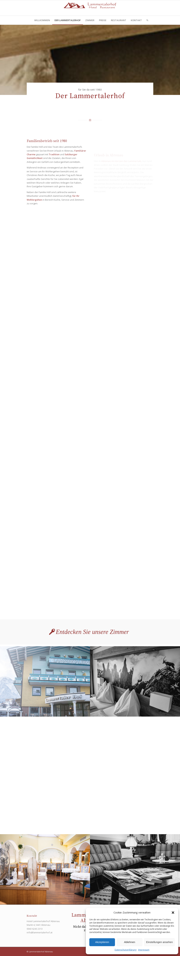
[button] (173, 912)
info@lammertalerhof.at (39, 932)
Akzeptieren (102, 942)
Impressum (143, 949)
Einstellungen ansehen (159, 942)
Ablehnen (129, 942)
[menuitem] (42, 20)
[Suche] (146, 20)
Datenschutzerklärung (125, 949)
